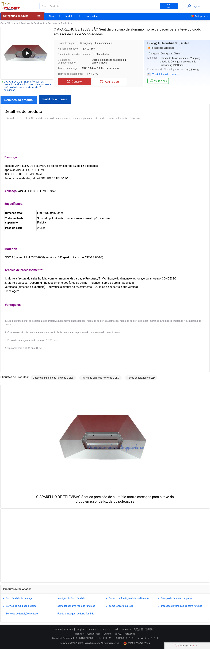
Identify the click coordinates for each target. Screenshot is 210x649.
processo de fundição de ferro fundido (181, 606)
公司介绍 (138, 629)
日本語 (118, 634)
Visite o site (158, 81)
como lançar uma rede (121, 606)
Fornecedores (92, 16)
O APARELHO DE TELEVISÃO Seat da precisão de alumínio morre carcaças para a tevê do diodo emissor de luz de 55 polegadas (27, 85)
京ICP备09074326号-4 (136, 643)
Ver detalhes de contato (165, 74)
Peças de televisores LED (141, 377)
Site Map (126, 629)
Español (108, 634)
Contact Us (106, 629)
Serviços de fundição (59, 23)
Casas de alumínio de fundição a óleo (53, 377)
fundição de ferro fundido (71, 598)
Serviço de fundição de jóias (21, 606)
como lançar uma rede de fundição (76, 606)
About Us (93, 629)
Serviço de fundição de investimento (128, 598)
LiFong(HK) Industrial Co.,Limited (168, 43)
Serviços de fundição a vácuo (22, 613)
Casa (52, 16)
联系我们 (150, 629)
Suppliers (81, 629)
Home (58, 629)
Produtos (70, 16)
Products (68, 629)
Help (116, 629)
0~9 (156, 638)
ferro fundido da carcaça (19, 598)
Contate (74, 81)
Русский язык (93, 634)
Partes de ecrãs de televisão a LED (100, 377)
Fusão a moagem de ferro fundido (75, 613)
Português (198, 16)
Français (79, 634)
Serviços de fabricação (33, 23)
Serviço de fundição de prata (176, 598)
